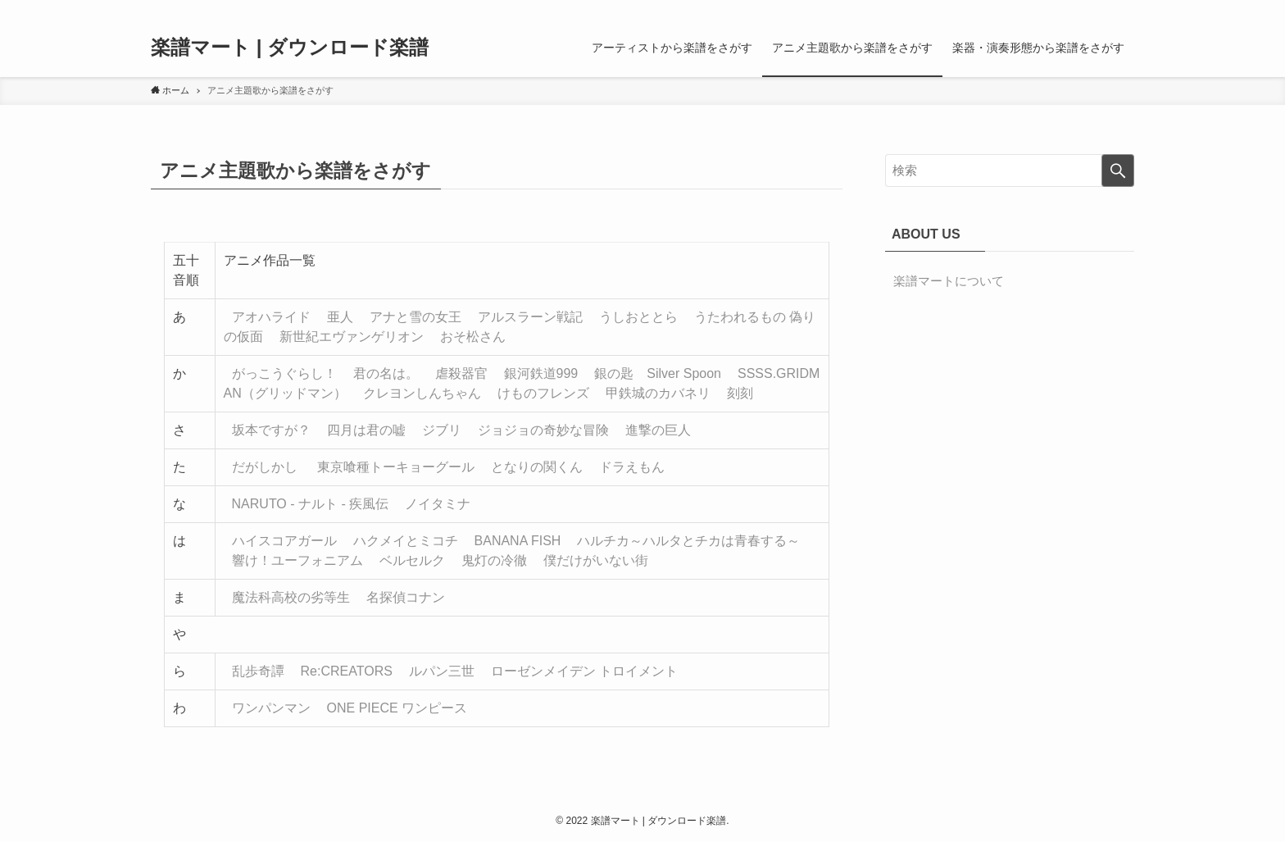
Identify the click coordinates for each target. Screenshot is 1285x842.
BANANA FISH (517, 541)
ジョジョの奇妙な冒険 (543, 430)
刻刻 (740, 393)
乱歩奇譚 (258, 671)
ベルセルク (412, 560)
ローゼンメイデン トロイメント (584, 671)
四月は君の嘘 (366, 430)
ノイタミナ (437, 504)
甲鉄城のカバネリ (658, 393)
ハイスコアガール (284, 541)
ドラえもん (632, 467)
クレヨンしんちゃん (422, 393)
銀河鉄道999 (541, 373)
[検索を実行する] (1117, 170)
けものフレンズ (543, 393)
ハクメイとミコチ (405, 541)
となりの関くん (537, 467)
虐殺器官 (461, 373)
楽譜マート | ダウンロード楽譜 (290, 47)
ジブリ (441, 430)
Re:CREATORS (347, 671)
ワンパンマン (271, 708)
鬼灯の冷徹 (494, 560)
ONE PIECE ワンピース (397, 708)
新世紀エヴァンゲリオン (351, 337)
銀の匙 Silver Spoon (657, 373)
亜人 (340, 317)
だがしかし (264, 467)
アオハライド (271, 317)
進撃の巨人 (658, 430)
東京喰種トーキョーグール (395, 467)
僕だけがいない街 (595, 560)
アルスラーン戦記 (530, 317)
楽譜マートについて (948, 281)
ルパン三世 (441, 671)
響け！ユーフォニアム (297, 560)
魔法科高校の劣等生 (291, 597)
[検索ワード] (1009, 170)
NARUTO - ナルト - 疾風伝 (310, 504)
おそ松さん (473, 337)
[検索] (1123, 9)
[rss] (1102, 9)
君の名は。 (386, 373)
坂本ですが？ (271, 430)
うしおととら (638, 317)
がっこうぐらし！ (284, 373)
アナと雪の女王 (415, 317)
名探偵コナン (405, 597)
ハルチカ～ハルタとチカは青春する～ (688, 541)
